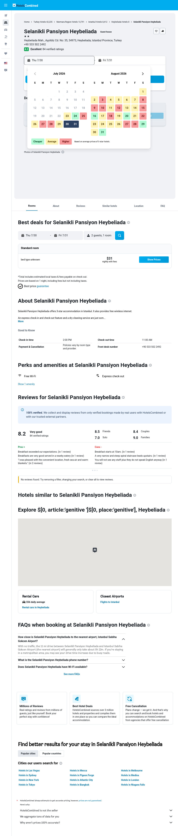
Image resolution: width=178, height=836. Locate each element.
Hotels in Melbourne (131, 770)
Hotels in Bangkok (79, 784)
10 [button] (75, 99)
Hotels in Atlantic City (81, 780)
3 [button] (75, 91)
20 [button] (42, 116)
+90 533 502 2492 (35, 44)
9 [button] (67, 99)
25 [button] (83, 116)
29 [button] (59, 124)
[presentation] (62, 152)
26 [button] (34, 124)
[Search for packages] (5, 36)
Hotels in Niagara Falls (133, 784)
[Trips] (5, 53)
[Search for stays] (5, 22)
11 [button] (83, 99)
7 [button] (51, 99)
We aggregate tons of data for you (96, 816)
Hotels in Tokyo (27, 784)
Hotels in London (130, 780)
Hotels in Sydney (27, 775)
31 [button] (75, 124)
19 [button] (34, 116)
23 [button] (67, 116)
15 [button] (59, 107)
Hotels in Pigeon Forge (82, 775)
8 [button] (59, 99)
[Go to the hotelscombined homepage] (25, 5)
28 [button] (51, 124)
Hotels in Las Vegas (29, 770)
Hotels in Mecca (78, 770)
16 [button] (67, 107)
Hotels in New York (29, 780)
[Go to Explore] (5, 43)
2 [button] (67, 91)
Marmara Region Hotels (67, 22)
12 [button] (34, 107)
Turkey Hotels (40, 22)
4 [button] (83, 91)
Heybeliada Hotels (119, 22)
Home (26, 22)
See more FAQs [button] (72, 674)
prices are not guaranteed (90, 800)
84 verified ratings (53, 49)
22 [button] (59, 116)
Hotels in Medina (130, 775)
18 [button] (83, 107)
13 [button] (42, 107)
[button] (5, 5)
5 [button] (35, 99)
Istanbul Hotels (95, 22)
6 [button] (43, 99)
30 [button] (67, 124)
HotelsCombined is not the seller (96, 810)
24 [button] (75, 116)
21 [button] (51, 116)
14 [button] (51, 107)
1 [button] (59, 91)
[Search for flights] (5, 15)
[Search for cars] (5, 29)
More (21, 321)
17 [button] (75, 107)
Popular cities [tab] (28, 753)
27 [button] (42, 124)
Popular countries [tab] (51, 753)
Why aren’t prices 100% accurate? (96, 822)
